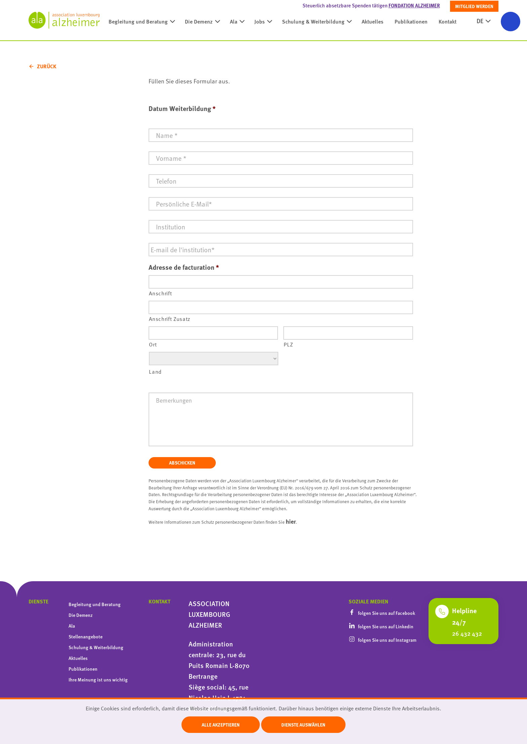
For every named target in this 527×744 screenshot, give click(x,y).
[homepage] (64, 20)
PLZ (288, 344)
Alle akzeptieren (221, 724)
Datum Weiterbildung (182, 108)
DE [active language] (480, 24)
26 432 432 (467, 633)
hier (291, 521)
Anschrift (160, 293)
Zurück (46, 66)
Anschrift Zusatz (169, 318)
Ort (153, 344)
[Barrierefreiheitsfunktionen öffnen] (510, 21)
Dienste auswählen (303, 724)
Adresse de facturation (184, 267)
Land (155, 371)
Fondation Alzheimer (414, 5)
